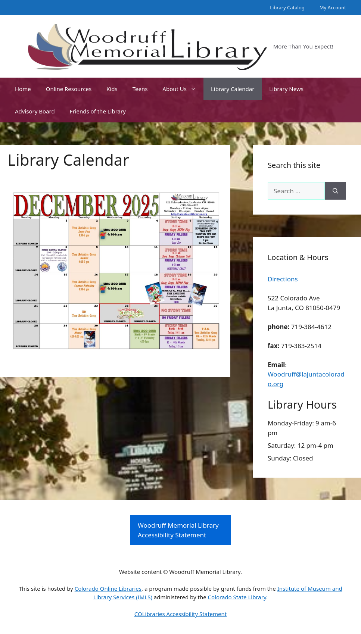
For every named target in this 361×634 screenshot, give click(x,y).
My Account (333, 7)
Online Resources (68, 89)
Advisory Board (35, 111)
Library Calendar (232, 89)
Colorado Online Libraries (108, 588)
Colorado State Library (237, 597)
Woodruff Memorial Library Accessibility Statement (178, 530)
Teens (140, 89)
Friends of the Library (98, 111)
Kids (112, 89)
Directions (283, 279)
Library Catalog (287, 7)
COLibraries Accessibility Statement (180, 614)
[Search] (335, 191)
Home (23, 89)
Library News (286, 89)
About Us (182, 89)
